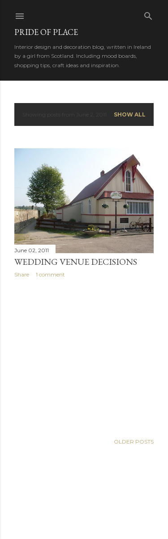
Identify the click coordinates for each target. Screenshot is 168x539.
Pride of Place (46, 32)
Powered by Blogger (84, 496)
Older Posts (134, 441)
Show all (130, 114)
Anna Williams (108, 513)
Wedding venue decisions (75, 261)
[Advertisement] (84, 356)
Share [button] (21, 274)
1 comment (50, 274)
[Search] (148, 14)
